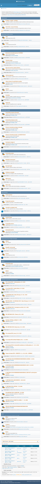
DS (12, 474)
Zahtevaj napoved (9, 75)
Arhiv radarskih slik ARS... (21, 175)
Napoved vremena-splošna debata (13, 67)
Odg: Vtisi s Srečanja (22, 369)
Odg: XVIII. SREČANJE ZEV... (23, 317)
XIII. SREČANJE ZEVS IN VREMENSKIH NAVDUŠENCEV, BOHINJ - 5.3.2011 (20, 359)
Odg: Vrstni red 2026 (20, 268)
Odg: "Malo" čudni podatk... (21, 198)
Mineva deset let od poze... (21, 220)
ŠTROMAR (16, 55)
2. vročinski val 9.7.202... (20, 99)
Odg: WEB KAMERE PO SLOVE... (23, 182)
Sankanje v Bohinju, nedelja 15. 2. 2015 (14, 320)
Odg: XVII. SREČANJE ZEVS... (22, 329)
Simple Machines (9, 481)
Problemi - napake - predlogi (12, 20)
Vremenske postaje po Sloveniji (12, 112)
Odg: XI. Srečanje (20, 377)
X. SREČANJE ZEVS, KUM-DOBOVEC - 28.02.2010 (15, 380)
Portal (7, 43)
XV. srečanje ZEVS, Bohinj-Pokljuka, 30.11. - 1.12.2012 (17, 339)
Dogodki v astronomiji (10, 247)
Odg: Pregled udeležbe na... (23, 409)
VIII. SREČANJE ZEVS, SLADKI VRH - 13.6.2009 (15, 392)
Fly (27, 204)
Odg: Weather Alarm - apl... (21, 204)
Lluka (21, 474)
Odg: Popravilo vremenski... (23, 146)
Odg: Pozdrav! (21, 436)
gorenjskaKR (19, 452)
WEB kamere (8, 178)
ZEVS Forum (20, 1)
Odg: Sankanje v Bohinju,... (22, 323)
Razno (7, 432)
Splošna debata (12, 427)
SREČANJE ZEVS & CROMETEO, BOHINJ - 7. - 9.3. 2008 (17, 400)
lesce (18, 458)
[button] (1, 5)
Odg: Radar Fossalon (21, 139)
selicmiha (29, 389)
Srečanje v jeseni (20, 349)
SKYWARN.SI (12, 434)
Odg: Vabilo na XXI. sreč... (21, 285)
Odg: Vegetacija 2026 (20, 106)
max (30, 146)
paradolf (12, 55)
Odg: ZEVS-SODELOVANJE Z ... (24, 40)
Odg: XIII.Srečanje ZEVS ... (21, 362)
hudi (31, 40)
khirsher (28, 220)
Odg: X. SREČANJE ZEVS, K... (22, 383)
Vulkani (7, 241)
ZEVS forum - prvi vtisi (26, 434)
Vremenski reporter (10, 230)
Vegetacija (8, 102)
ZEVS (7, 36)
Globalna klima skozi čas (21, 92)
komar (19, 63)
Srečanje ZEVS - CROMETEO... (24, 356)
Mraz (28, 429)
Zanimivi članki (9, 217)
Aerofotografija (18, 427)
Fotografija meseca (10, 223)
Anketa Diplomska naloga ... (21, 275)
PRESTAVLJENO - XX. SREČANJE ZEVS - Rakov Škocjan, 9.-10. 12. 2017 (20, 301)
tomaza (30, 336)
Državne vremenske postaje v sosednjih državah (16, 134)
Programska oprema (10, 201)
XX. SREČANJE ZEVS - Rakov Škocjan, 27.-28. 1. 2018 (16, 294)
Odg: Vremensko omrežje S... (22, 210)
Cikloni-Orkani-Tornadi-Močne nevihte (14, 81)
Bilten (7, 417)
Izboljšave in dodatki (10, 172)
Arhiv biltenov (12, 419)
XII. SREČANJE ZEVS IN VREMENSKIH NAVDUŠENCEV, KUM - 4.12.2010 (19, 365)
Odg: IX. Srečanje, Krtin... (22, 389)
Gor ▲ (39, 481)
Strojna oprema (9, 194)
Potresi (7, 253)
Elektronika (8, 185)
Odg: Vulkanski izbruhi (22, 244)
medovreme (20, 225)
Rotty (18, 455)
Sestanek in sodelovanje (19, 434)
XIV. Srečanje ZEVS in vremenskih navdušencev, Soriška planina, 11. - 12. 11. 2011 (22, 345)
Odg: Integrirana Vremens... (23, 188)
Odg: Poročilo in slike (22, 310)
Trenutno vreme (9, 60)
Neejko (23, 474)
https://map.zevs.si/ (17, 12)
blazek (11, 84)
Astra (27, 369)
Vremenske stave (9, 263)
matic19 (26, 421)
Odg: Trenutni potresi (20, 257)
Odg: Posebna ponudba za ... (22, 156)
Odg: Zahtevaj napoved (21, 78)
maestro (30, 304)
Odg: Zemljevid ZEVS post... (21, 46)
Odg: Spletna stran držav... (21, 124)
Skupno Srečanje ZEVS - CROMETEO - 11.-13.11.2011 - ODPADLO (19, 353)
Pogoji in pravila (35, 481)
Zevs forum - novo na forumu (12, 26)
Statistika (8, 95)
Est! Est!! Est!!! (29, 291)
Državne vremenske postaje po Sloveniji (14, 127)
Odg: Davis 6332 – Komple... (22, 163)
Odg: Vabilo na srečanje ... (23, 304)
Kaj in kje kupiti (9, 166)
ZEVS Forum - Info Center (8, 441)
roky (14, 70)
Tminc (28, 46)
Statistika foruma (7, 464)
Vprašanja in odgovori (10, 142)
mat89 (12, 70)
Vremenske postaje (10, 153)
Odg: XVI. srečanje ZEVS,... (23, 336)
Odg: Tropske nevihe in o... (23, 86)
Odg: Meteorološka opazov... (20, 117)
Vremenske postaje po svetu (11, 120)
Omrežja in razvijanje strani (11, 207)
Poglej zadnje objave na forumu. (7, 468)
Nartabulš (28, 310)
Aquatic (11, 321)
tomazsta (28, 23)
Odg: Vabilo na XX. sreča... (21, 291)
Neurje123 (29, 234)
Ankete (7, 271)
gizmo (15, 474)
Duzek (30, 317)
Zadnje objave (5, 444)
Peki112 (22, 465)
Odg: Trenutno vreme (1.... (20, 65)
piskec (28, 198)
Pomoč (31, 481)
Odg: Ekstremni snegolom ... (22, 234)
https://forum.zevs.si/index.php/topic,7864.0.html (16, 14)
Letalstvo (8, 424)
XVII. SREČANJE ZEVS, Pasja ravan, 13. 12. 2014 (15, 327)
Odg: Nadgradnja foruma (22, 30)
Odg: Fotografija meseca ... (21, 227)
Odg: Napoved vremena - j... (20, 72)
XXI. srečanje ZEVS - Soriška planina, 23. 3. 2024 (15, 282)
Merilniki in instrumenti (10, 159)
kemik (30, 474)
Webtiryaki (28, 481)
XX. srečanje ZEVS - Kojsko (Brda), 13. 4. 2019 (15, 288)
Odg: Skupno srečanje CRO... (22, 403)
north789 (30, 182)
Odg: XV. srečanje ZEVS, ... (23, 342)
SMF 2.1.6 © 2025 (3, 481)
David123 (30, 86)
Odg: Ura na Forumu (22, 23)
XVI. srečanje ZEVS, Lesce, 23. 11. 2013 (13, 333)
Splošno (7, 89)
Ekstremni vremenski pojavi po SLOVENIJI (14, 53)
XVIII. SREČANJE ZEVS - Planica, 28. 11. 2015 (15, 314)
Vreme (30, 210)
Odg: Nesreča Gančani (22, 429)
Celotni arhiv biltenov (20, 421)
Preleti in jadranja (24, 427)
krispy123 (28, 30)
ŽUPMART (29, 403)
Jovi (25, 349)
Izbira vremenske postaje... (22, 169)
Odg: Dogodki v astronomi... (21, 250)
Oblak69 (28, 285)
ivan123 (28, 275)
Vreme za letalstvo (30, 427)
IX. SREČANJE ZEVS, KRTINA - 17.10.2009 (14, 386)
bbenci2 (29, 156)
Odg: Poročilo (21, 397)
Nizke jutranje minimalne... (21, 57)
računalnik (27, 65)
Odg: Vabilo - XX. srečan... (22, 298)
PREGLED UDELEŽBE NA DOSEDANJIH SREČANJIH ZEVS (17, 406)
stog (27, 92)
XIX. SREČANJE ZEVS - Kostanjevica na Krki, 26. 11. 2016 (17, 307)
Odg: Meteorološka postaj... (21, 131)
